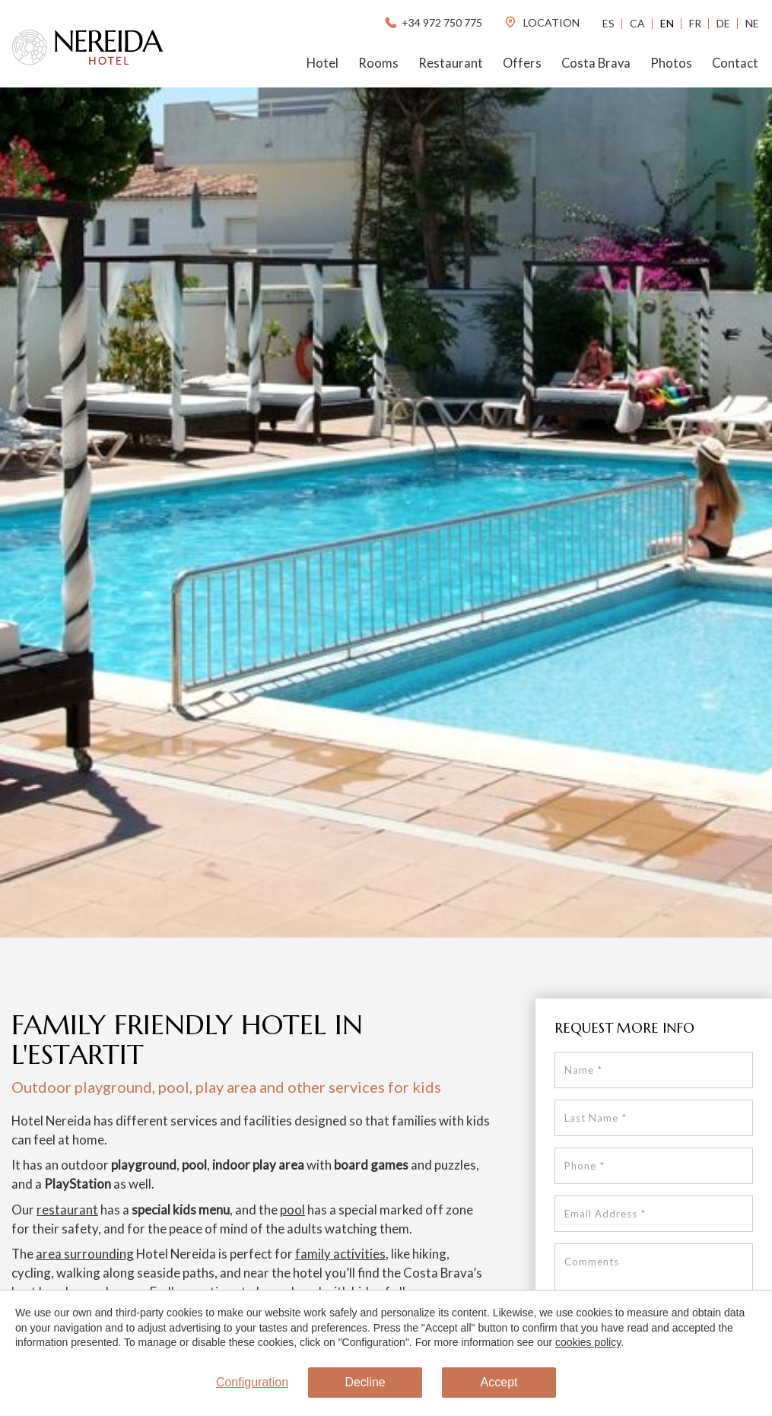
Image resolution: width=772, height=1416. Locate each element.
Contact (735, 63)
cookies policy (588, 1342)
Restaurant (450, 63)
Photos (671, 63)
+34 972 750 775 (432, 22)
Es (608, 23)
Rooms (378, 63)
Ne (752, 23)
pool (292, 1210)
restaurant (67, 1210)
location (542, 22)
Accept (499, 1382)
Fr (695, 23)
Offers (522, 63)
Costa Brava (596, 63)
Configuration (252, 1382)
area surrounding (85, 1254)
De (723, 23)
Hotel (322, 63)
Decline (365, 1382)
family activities (340, 1254)
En (667, 23)
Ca (637, 23)
